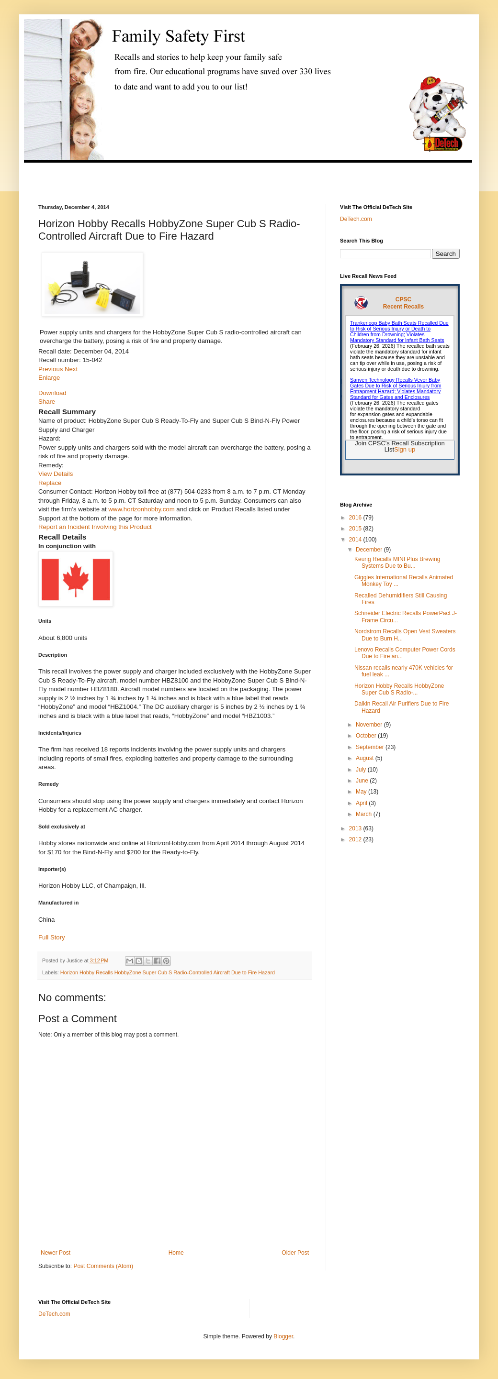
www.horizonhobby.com (141, 509)
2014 (356, 539)
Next (71, 369)
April (362, 803)
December (370, 549)
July (362, 769)
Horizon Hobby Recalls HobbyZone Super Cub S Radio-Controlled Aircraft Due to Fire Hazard (167, 972)
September (370, 747)
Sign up (404, 449)
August (365, 758)
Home (176, 1252)
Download (52, 393)
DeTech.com (356, 219)
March (365, 814)
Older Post (295, 1252)
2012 (356, 839)
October (367, 735)
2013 (356, 828)
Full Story (51, 937)
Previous (51, 369)
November (370, 724)
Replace (49, 482)
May (362, 791)
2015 (356, 528)
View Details (55, 473)
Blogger (283, 1336)
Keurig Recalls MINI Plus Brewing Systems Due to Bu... (397, 562)
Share (46, 401)
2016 (356, 517)
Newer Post (55, 1252)
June (363, 780)
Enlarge (49, 377)
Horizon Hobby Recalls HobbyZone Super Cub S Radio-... (399, 689)
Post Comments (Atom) (103, 1266)
